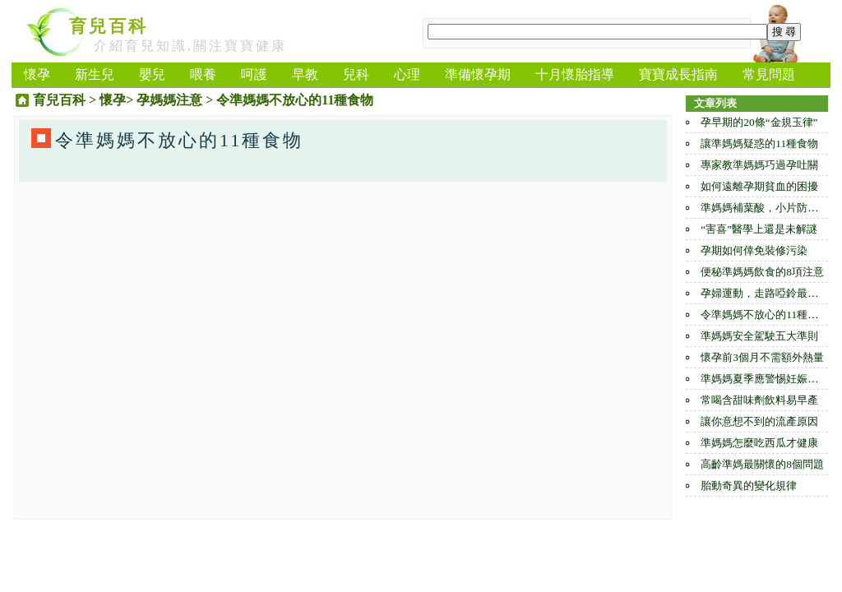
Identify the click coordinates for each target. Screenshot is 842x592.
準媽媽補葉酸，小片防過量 (765, 207)
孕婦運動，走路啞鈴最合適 (765, 293)
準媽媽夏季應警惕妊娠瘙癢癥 (770, 378)
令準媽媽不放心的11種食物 (765, 314)
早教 (305, 74)
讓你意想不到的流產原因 (759, 421)
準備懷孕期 (478, 74)
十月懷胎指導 (574, 74)
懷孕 (37, 74)
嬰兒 (152, 74)
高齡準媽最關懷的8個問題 (762, 464)
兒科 (356, 74)
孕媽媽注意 (169, 100)
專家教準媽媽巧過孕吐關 (759, 165)
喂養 (203, 74)
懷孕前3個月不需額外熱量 (762, 357)
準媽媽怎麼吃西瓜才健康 (759, 443)
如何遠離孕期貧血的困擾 (759, 186)
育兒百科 (108, 26)
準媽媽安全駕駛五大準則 (759, 336)
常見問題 (769, 74)
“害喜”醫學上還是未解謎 (759, 229)
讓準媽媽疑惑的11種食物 (759, 143)
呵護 (254, 74)
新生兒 (94, 74)
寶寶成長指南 (678, 74)
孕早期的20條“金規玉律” (759, 122)
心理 (407, 74)
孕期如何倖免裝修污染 (754, 250)
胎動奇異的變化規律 (749, 485)
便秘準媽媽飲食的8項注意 (762, 272)
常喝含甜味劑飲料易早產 (759, 400)
